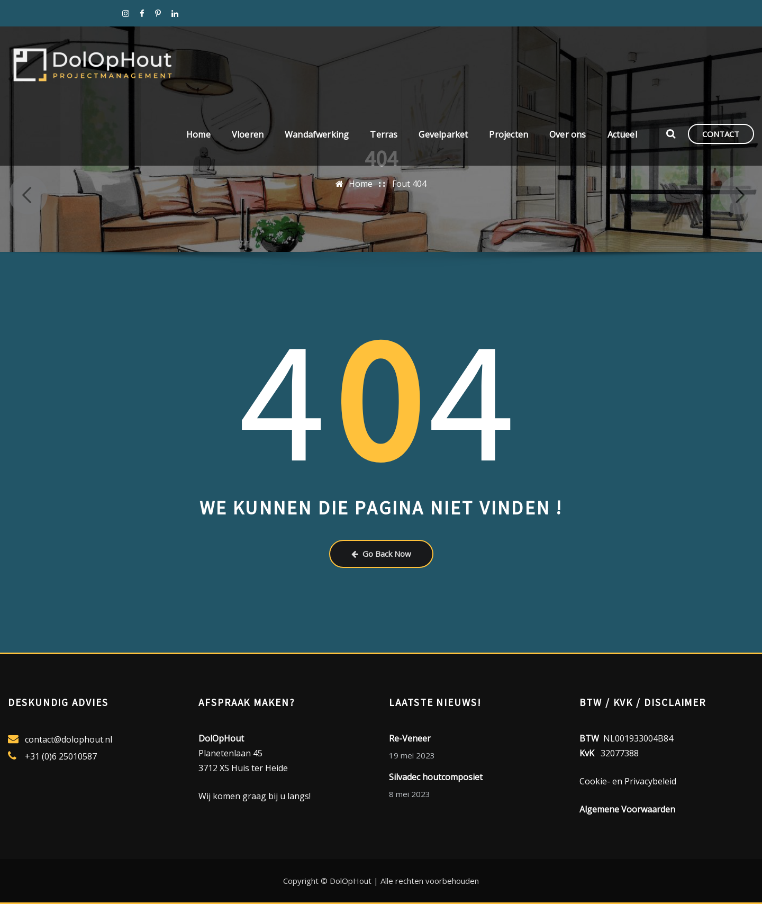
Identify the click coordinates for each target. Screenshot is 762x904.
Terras (383, 135)
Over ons (567, 135)
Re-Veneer (410, 738)
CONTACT (720, 135)
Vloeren (248, 135)
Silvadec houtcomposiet (436, 777)
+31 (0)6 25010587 (61, 756)
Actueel (622, 135)
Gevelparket (443, 135)
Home (198, 135)
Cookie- (594, 781)
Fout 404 (409, 183)
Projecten (508, 135)
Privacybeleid (650, 781)
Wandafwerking (317, 135)
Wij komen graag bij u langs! (254, 796)
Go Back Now (381, 553)
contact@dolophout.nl (68, 739)
